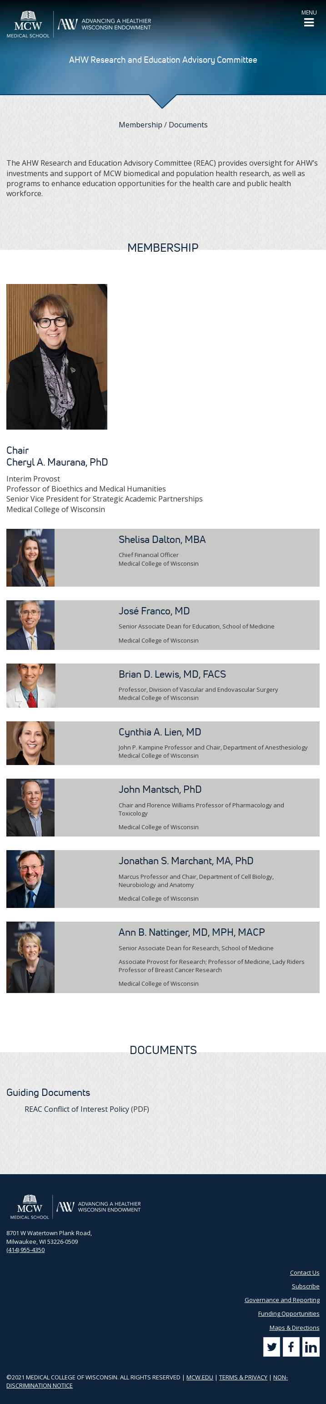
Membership (140, 125)
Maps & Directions (295, 1327)
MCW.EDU (199, 1377)
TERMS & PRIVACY (243, 1377)
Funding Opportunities (289, 1313)
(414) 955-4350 (25, 1250)
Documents (188, 125)
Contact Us (305, 1272)
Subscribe (306, 1286)
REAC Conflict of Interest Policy (77, 1109)
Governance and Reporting (282, 1300)
